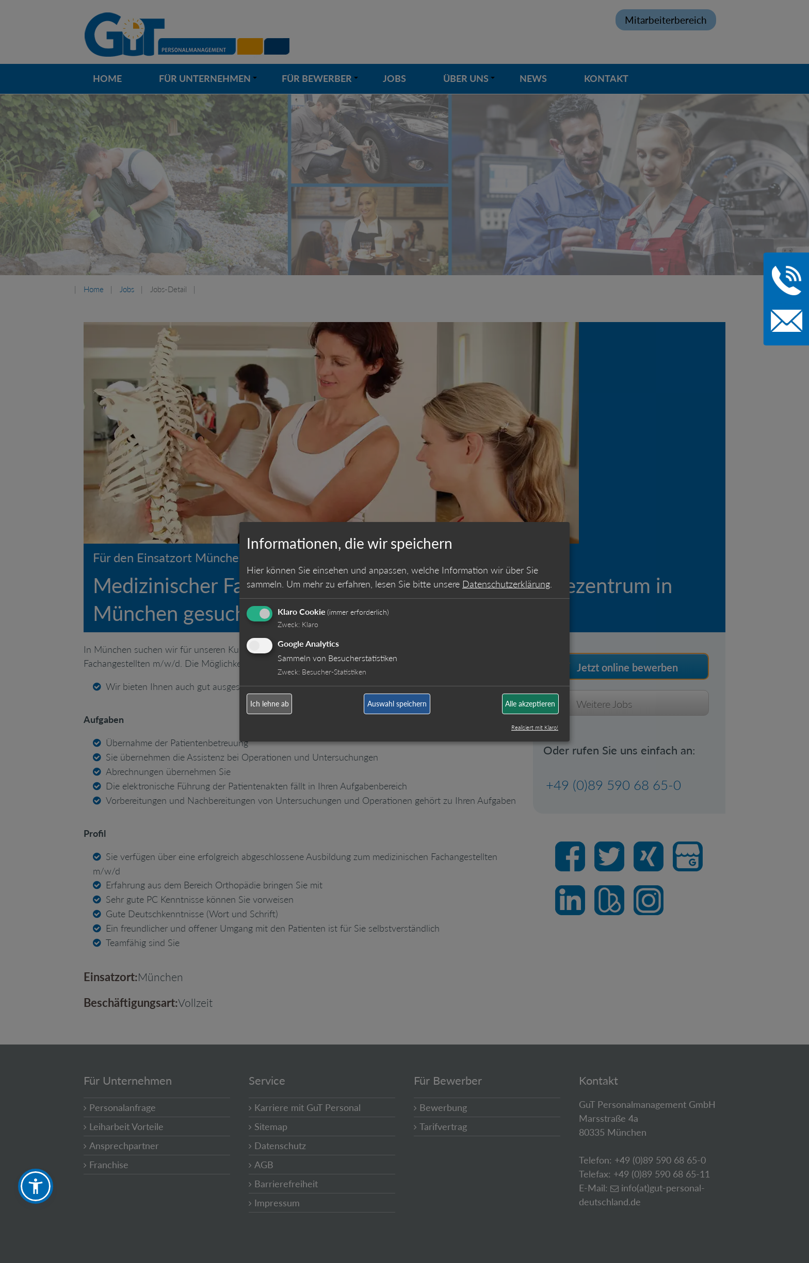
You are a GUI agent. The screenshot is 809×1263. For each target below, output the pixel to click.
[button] (36, 1186)
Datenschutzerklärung (506, 584)
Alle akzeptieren (530, 703)
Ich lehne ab (269, 703)
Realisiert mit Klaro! (534, 727)
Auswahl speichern (397, 703)
